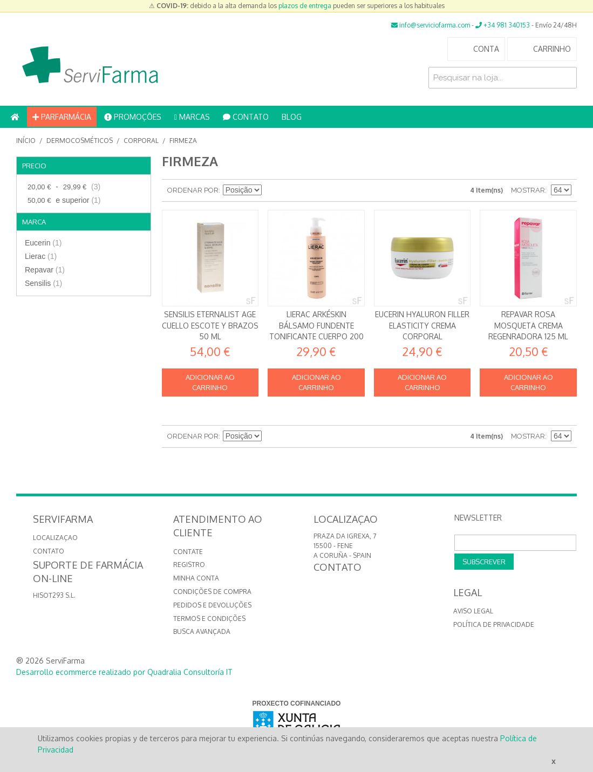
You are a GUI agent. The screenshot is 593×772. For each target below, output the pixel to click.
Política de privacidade (493, 624)
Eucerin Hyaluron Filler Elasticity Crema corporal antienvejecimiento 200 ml (422, 336)
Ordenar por (193, 190)
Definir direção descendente (271, 190)
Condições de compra (212, 591)
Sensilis (43, 283)
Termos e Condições (209, 618)
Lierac (41, 256)
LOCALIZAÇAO (55, 538)
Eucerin (43, 242)
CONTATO (246, 116)
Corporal (141, 140)
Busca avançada (201, 631)
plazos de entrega (304, 6)
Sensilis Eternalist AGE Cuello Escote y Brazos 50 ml (210, 325)
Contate (188, 552)
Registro (189, 565)
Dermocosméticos (79, 140)
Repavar (45, 269)
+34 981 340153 (502, 25)
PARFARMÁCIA (61, 116)
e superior (63, 200)
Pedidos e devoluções (212, 605)
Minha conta (196, 578)
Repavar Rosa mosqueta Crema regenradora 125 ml (528, 325)
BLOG (292, 116)
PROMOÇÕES (132, 116)
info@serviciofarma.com (430, 25)
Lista (309, 190)
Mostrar (528, 190)
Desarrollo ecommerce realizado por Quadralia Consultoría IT (124, 672)
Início (26, 140)
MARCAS (192, 116)
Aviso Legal (473, 611)
